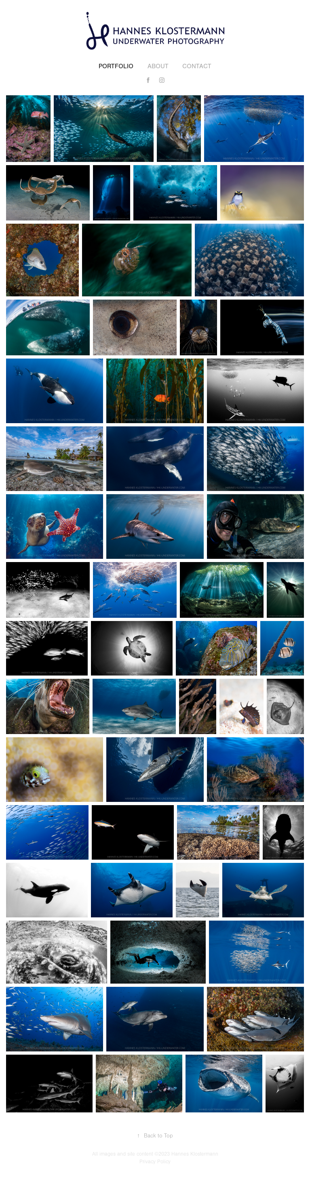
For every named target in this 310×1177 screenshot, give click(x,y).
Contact (196, 66)
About (158, 66)
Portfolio (116, 66)
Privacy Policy (155, 1161)
